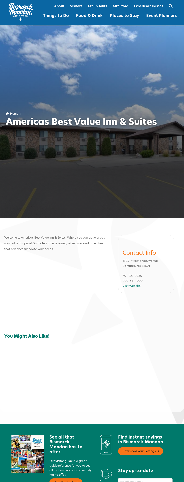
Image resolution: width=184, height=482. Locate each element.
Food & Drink (89, 16)
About (59, 6)
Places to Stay (124, 16)
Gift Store (120, 6)
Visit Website (132, 274)
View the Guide (66, 470)
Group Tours (97, 6)
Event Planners (161, 16)
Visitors (76, 6)
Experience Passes (148, 6)
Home (12, 113)
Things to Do (56, 16)
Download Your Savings (140, 439)
